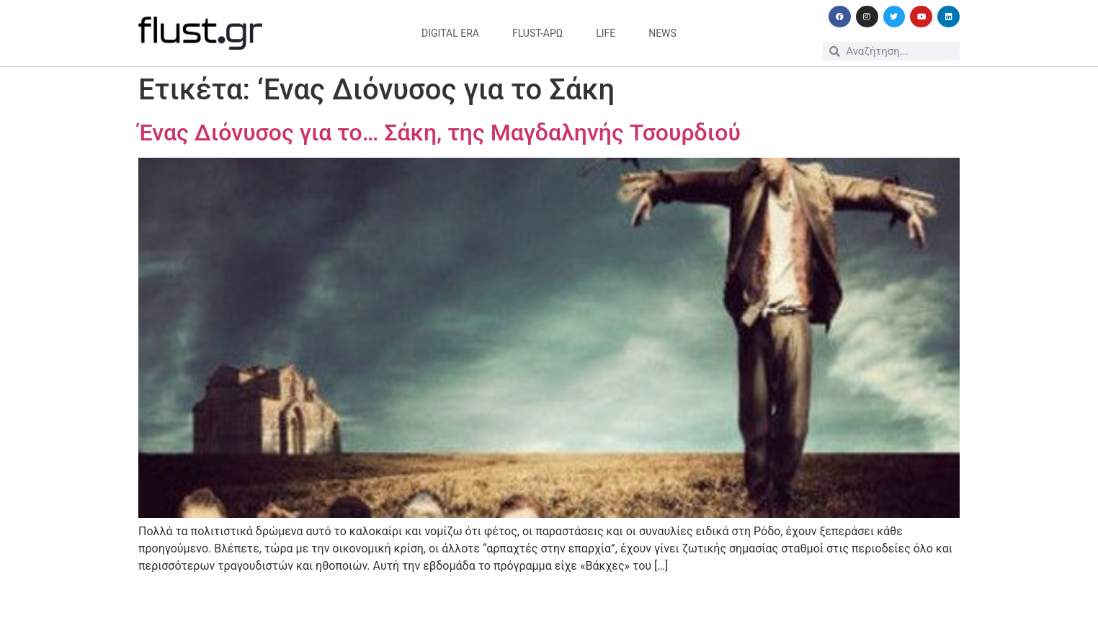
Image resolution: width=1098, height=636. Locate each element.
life (605, 33)
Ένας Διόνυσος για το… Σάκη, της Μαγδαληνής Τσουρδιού (439, 132)
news (662, 33)
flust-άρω (537, 33)
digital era (450, 33)
